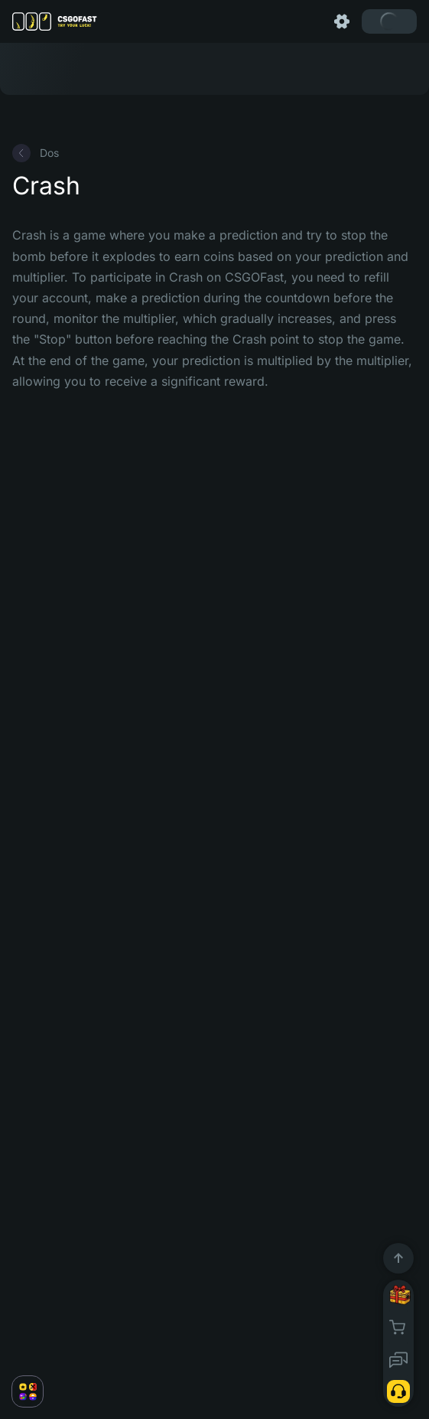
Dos (35, 153)
